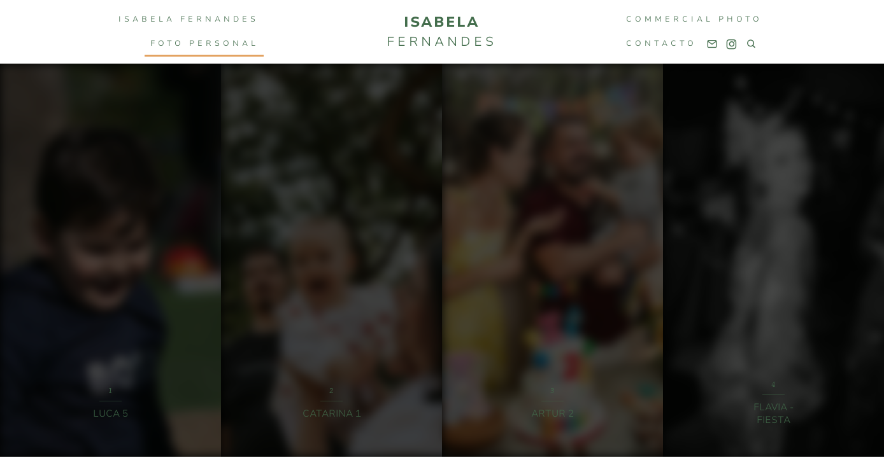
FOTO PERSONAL (204, 43)
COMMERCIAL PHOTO (694, 19)
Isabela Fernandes (188, 19)
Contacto (661, 43)
